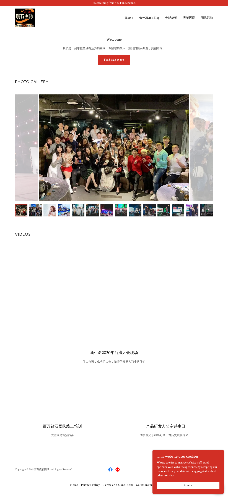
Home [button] (74, 485)
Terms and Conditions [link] (118, 485)
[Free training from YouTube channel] (114, 3)
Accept (188, 485)
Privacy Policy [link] (90, 485)
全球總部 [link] (171, 18)
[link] (25, 17)
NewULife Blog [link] (149, 18)
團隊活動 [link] (207, 18)
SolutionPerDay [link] (147, 485)
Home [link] (129, 18)
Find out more (114, 60)
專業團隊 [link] (189, 18)
